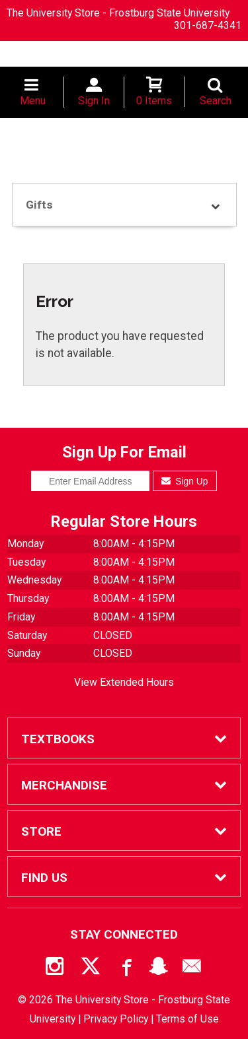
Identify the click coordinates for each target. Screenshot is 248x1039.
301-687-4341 (207, 25)
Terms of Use (187, 1019)
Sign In (94, 100)
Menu (33, 100)
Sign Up (184, 481)
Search (215, 100)
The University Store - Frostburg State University (118, 13)
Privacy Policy (115, 1019)
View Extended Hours (124, 682)
